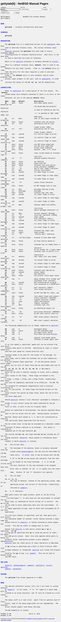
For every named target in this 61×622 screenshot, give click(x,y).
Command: (4, 7)
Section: (23, 7)
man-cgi (51, 618)
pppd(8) (33, 553)
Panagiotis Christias (6, 620)
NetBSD (29, 618)
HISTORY (4, 574)
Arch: (46, 7)
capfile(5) (51, 44)
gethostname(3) (27, 452)
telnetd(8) (46, 79)
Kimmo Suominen (38, 618)
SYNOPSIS (4, 32)
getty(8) (8, 51)
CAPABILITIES (6, 87)
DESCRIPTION (5, 41)
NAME (2, 24)
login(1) (23, 522)
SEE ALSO (4, 562)
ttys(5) (55, 62)
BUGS (2, 583)
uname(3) (23, 488)
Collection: (4, 11)
